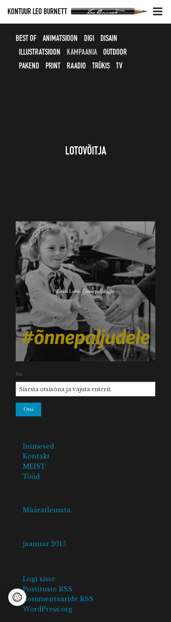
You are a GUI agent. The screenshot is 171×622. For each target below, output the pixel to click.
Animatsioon (60, 38)
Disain (108, 38)
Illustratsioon (39, 52)
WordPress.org (47, 609)
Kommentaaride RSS (58, 599)
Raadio (76, 66)
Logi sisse (39, 579)
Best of (26, 38)
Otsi (19, 374)
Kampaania (82, 52)
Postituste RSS (47, 589)
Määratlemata (47, 510)
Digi (89, 38)
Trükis (101, 66)
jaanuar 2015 (44, 544)
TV (119, 66)
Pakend (29, 66)
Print (52, 66)
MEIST (34, 466)
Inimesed (38, 446)
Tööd (31, 476)
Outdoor (115, 52)
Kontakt (36, 456)
